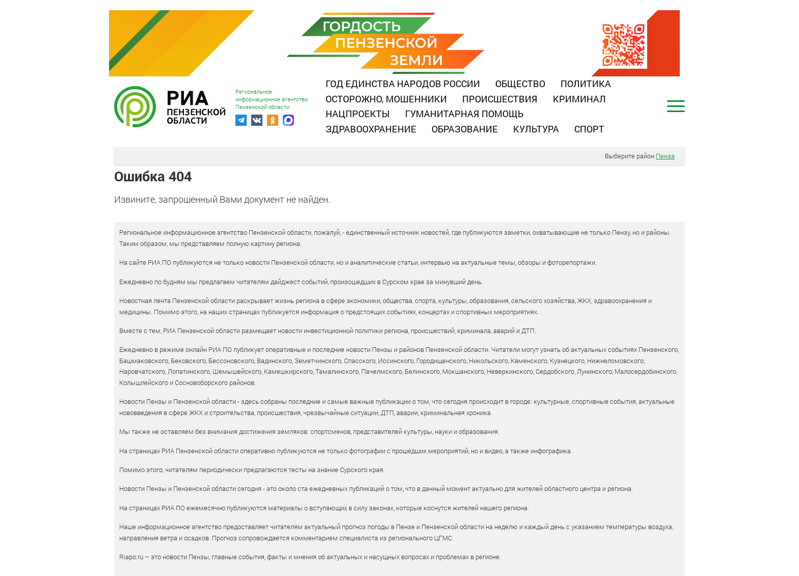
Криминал (579, 99)
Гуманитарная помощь (464, 113)
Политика (586, 83)
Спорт (589, 129)
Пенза (665, 155)
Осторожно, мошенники (386, 99)
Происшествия (500, 99)
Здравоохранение (371, 129)
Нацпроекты (358, 113)
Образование (465, 129)
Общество (520, 83)
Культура (536, 129)
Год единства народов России (403, 83)
